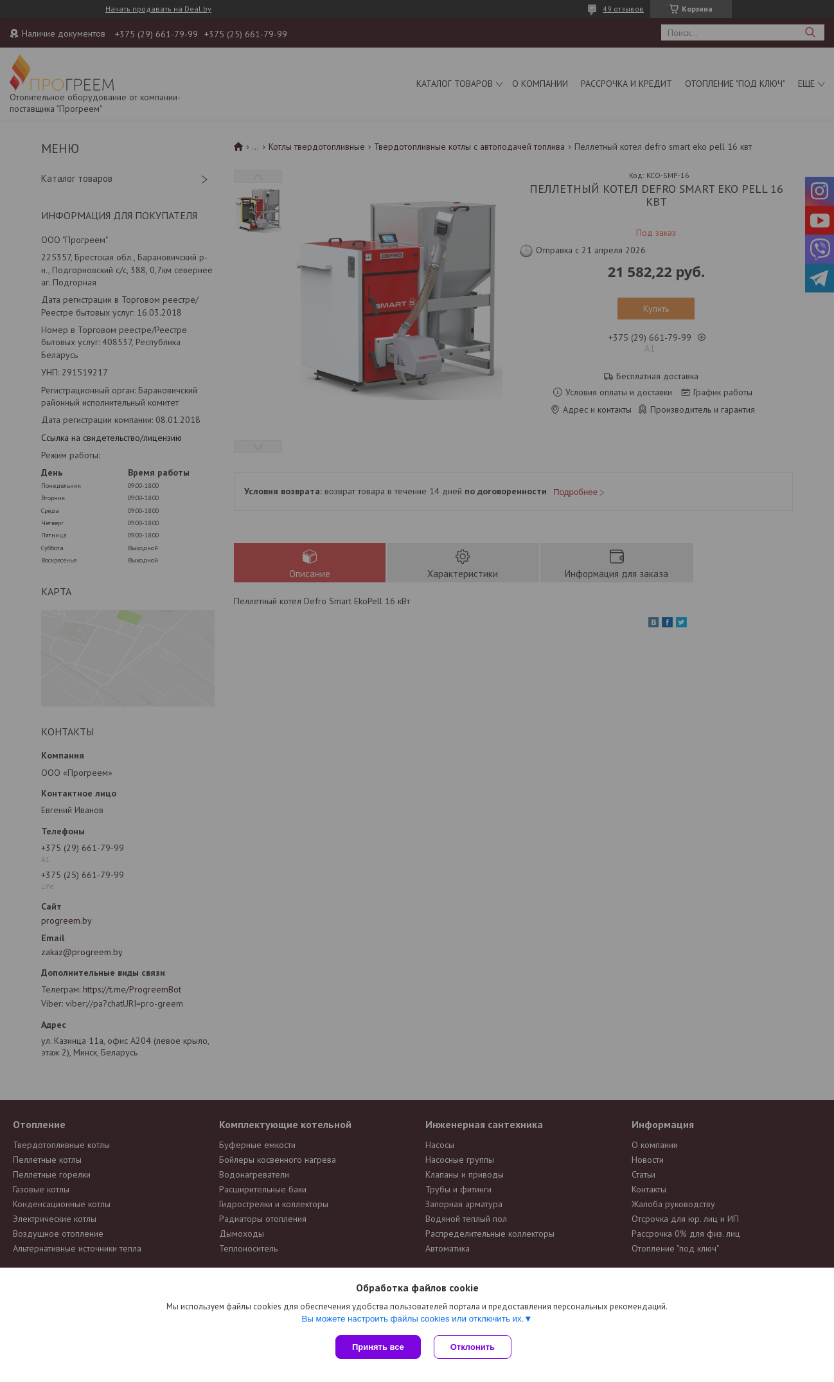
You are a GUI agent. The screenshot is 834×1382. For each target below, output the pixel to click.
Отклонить (472, 1347)
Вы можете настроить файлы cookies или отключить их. (412, 1319)
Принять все (378, 1347)
